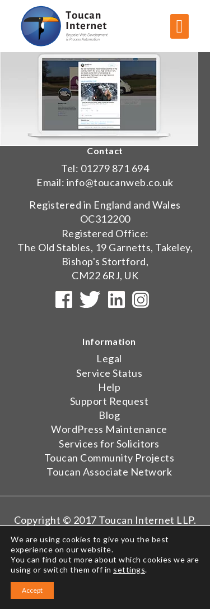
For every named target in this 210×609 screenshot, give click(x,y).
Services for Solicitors (109, 443)
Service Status (109, 373)
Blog (109, 415)
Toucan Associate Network (109, 471)
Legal (109, 358)
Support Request (109, 401)
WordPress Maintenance (109, 429)
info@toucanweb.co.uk (120, 182)
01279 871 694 (115, 168)
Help (109, 387)
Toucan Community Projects (109, 457)
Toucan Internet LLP (146, 520)
